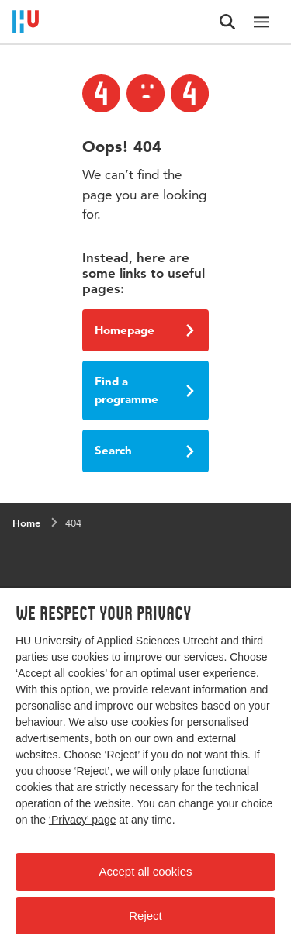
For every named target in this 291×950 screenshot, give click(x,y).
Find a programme (145, 390)
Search (145, 450)
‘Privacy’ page (82, 820)
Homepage (145, 330)
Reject (145, 915)
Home (26, 522)
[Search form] (227, 22)
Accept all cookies (145, 871)
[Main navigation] (261, 22)
